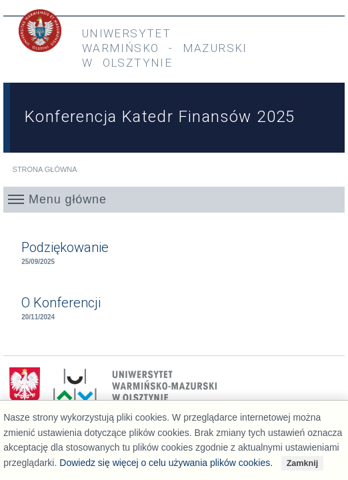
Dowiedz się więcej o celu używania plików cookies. (166, 462)
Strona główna (45, 169)
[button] (174, 199)
